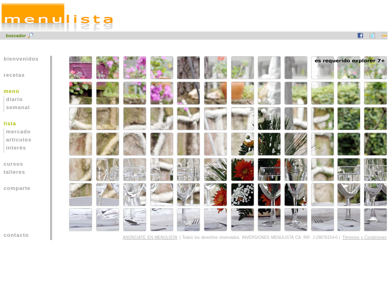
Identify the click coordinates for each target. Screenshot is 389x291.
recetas (14, 75)
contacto (16, 235)
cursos (13, 164)
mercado (18, 132)
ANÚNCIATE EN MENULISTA (150, 237)
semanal (18, 107)
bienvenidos (21, 59)
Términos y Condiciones (365, 237)
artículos (19, 140)
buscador (16, 35)
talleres (14, 172)
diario (14, 99)
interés (16, 148)
